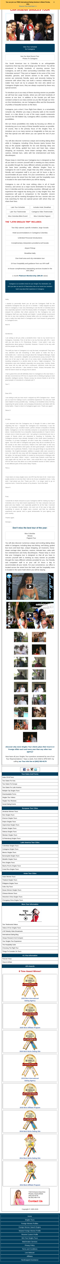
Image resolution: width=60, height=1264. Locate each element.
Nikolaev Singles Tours (9, 835)
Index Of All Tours (8, 777)
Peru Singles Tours (8, 862)
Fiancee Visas (7, 959)
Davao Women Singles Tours (11, 890)
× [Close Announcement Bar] (54, 2)
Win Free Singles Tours (30, 1238)
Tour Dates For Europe (9, 784)
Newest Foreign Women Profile (30, 1231)
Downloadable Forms (9, 794)
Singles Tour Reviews (9, 801)
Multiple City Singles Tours (11, 791)
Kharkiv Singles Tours (9, 828)
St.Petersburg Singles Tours (11, 838)
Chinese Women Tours (9, 893)
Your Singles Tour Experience (12, 941)
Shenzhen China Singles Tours (12, 897)
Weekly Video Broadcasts (12, 931)
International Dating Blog (10, 934)
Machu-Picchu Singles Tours (11, 866)
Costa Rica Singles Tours (10, 869)
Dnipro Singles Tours (9, 821)
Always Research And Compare (12, 938)
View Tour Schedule (30, 48)
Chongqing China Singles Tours (12, 900)
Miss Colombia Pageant (42, 216)
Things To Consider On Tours (11, 951)
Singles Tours (30, 1220)
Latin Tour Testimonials (18, 212)
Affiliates (30, 1256)
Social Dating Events (9, 804)
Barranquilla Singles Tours (10, 856)
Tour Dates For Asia (8, 781)
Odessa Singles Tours (9, 831)
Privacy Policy (30, 1245)
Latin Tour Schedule (18, 207)
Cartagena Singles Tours (10, 849)
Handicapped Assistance (29, 1260)
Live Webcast (30, 1253)
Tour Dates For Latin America (11, 787)
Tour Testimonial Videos (10, 924)
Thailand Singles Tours (9, 880)
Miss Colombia (30, 536)
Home (30, 1216)
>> (28, 6)
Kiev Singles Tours (8, 815)
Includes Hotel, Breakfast (42, 207)
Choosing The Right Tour (10, 948)
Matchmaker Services (29, 1242)
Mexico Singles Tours (9, 852)
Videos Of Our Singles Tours (11, 928)
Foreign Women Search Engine (30, 1227)
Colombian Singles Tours (10, 846)
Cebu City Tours (7, 887)
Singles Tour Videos (8, 797)
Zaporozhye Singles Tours (10, 825)
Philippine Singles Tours (10, 883)
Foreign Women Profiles (29, 1223)
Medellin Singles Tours (9, 859)
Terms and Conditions (29, 1249)
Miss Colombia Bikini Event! (18, 216)
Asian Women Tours (8, 876)
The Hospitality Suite (9, 944)
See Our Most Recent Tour (30, 57)
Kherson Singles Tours (9, 818)
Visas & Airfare (7, 962)
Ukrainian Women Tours (10, 811)
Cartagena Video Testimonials (42, 212)
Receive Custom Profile (29, 1234)
